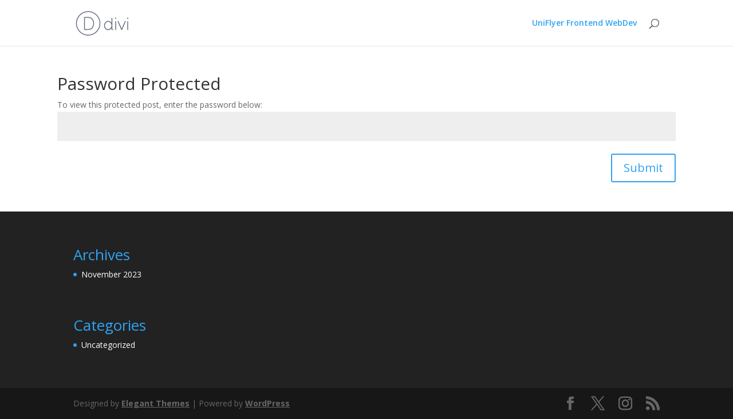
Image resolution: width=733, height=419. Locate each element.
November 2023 (111, 274)
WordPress (267, 403)
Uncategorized (108, 344)
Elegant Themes (155, 403)
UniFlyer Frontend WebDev (584, 23)
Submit (643, 167)
